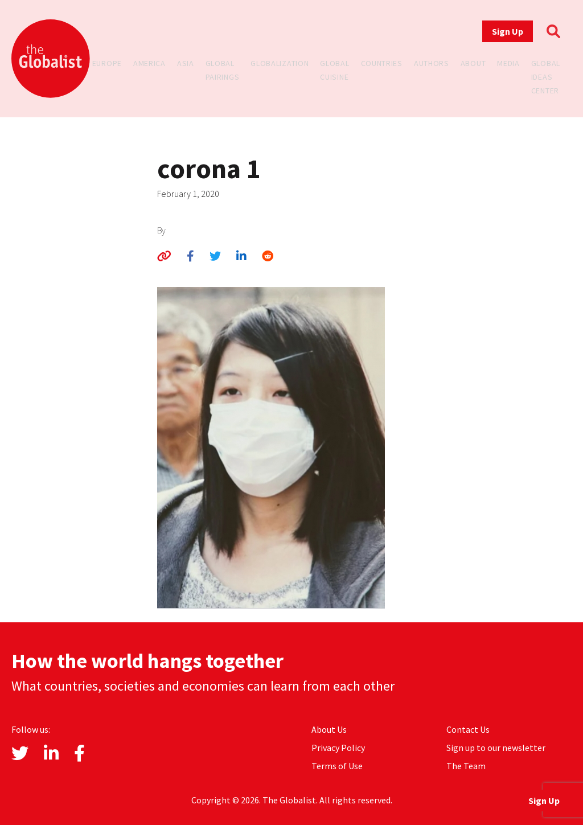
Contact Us (468, 729)
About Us (329, 729)
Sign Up (507, 31)
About (473, 63)
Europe (107, 63)
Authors (431, 63)
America (149, 63)
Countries (382, 63)
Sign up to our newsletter (495, 747)
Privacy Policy (338, 747)
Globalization (280, 63)
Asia (185, 63)
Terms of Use (337, 765)
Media (508, 63)
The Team (466, 765)
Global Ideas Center (545, 77)
